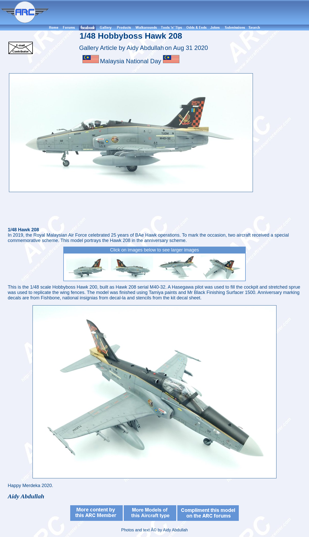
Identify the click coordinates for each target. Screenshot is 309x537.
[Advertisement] (179, 12)
